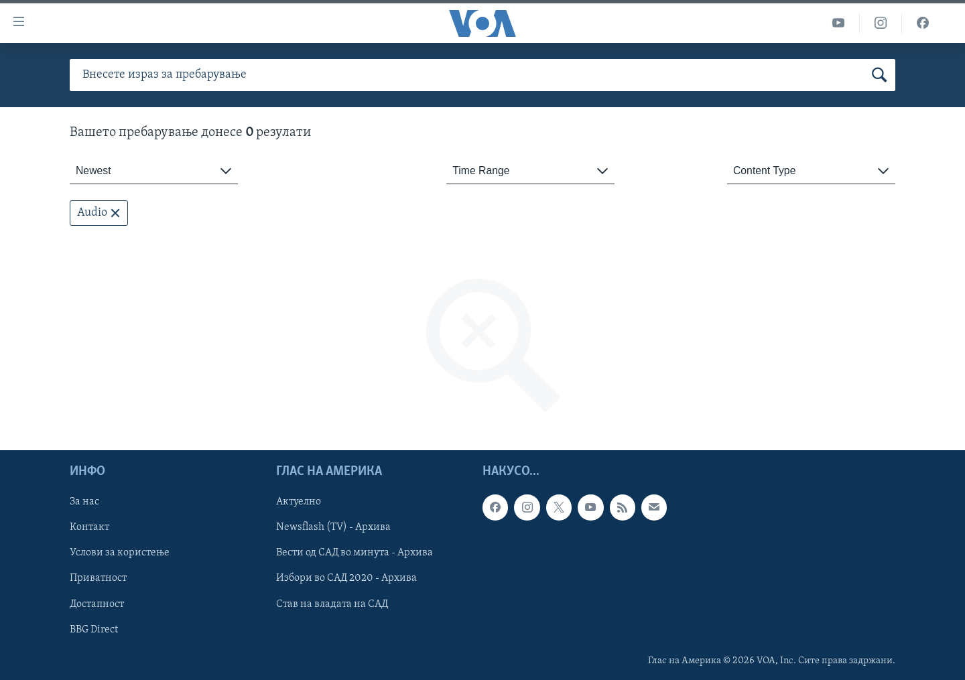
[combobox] (154, 171)
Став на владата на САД (332, 604)
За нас (84, 502)
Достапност (97, 604)
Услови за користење (120, 553)
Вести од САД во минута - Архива (354, 553)
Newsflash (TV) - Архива (333, 528)
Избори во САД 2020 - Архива (346, 578)
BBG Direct (94, 629)
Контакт (89, 528)
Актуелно (298, 502)
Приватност (98, 578)
